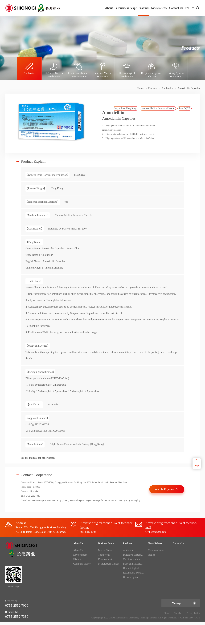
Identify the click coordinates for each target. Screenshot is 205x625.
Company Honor (81, 566)
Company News (156, 553)
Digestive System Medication (138, 557)
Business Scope (127, 8)
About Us (111, 8)
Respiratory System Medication (139, 575)
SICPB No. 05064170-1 (189, 621)
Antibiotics (167, 88)
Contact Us (176, 8)
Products (143, 8)
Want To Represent (164, 492)
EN (187, 8)
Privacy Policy (193, 616)
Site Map (178, 616)
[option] (29, 68)
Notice (151, 557)
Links (166, 616)
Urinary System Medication (137, 580)
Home (140, 88)
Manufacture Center (108, 566)
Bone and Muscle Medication (138, 566)
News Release (159, 8)
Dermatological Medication (137, 571)
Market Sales (105, 553)
